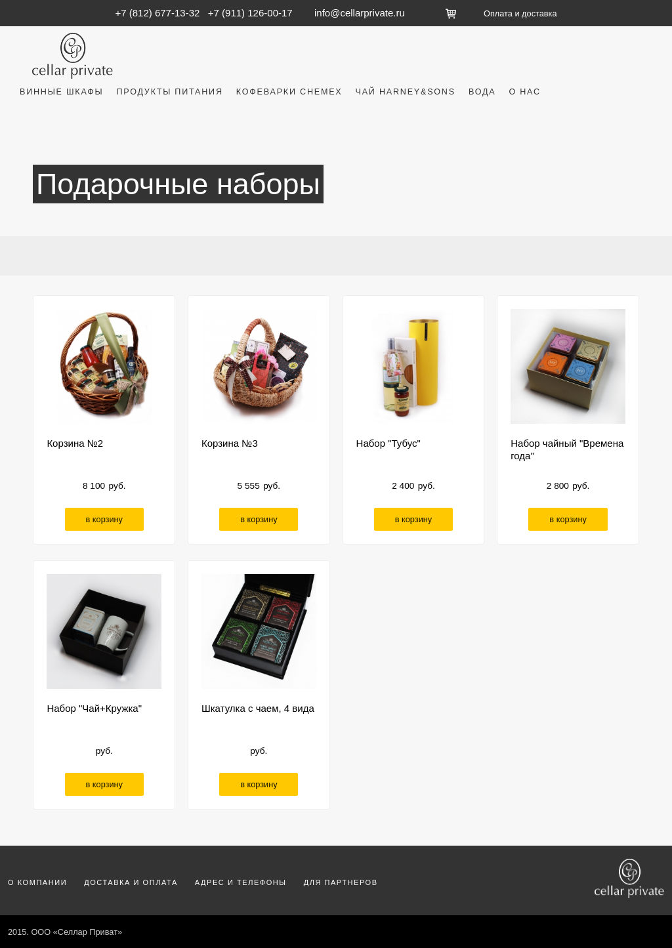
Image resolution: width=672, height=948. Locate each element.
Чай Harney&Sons (405, 91)
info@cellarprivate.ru (359, 12)
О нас (524, 91)
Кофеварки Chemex (289, 91)
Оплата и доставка (520, 13)
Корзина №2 (75, 443)
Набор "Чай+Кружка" (94, 708)
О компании (37, 882)
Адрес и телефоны (241, 882)
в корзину (104, 519)
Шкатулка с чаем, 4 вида (257, 708)
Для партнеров (341, 882)
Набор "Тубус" (388, 443)
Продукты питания (169, 91)
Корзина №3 (229, 443)
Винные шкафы (61, 91)
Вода (482, 91)
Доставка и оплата (131, 882)
